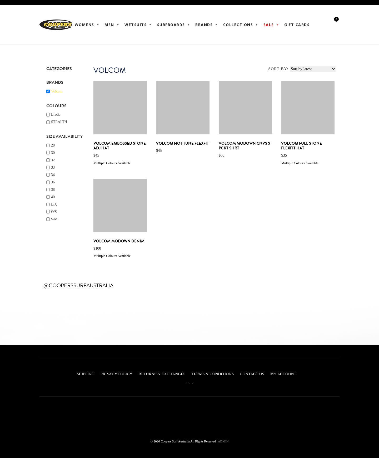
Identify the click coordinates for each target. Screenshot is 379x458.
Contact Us (252, 374)
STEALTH (59, 122)
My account (283, 374)
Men (112, 25)
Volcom (56, 91)
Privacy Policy (116, 374)
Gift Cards (297, 24)
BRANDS (206, 25)
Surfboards (174, 25)
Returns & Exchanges (161, 374)
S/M (54, 219)
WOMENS (87, 25)
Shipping (85, 374)
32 (53, 160)
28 (53, 145)
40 (53, 197)
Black (55, 114)
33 (53, 167)
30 (53, 153)
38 (53, 190)
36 (53, 182)
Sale (271, 25)
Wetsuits (138, 25)
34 (53, 175)
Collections (241, 25)
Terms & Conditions (212, 374)
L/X (54, 204)
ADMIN (223, 441)
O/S (54, 212)
